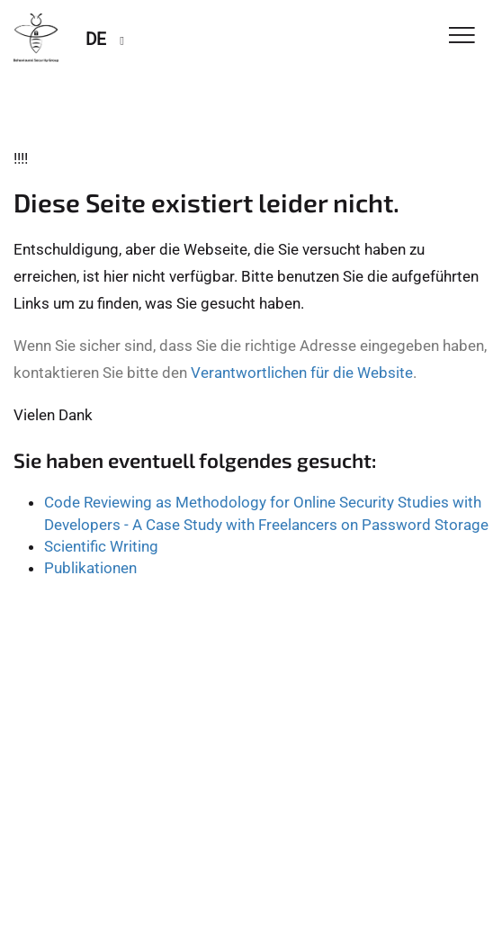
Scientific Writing (101, 546)
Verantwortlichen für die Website (302, 373)
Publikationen (90, 568)
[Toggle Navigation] (462, 36)
